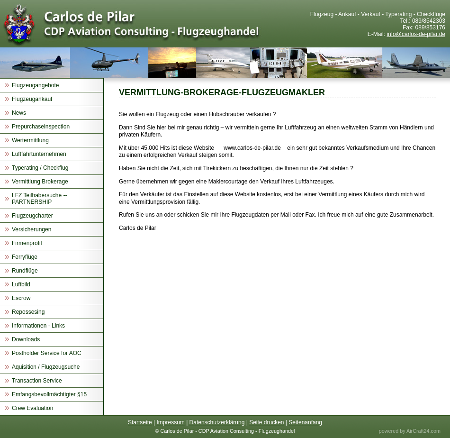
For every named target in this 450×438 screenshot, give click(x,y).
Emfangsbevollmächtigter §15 (49, 394)
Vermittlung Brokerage (40, 181)
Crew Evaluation (32, 408)
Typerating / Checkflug (40, 167)
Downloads (26, 339)
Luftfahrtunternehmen (39, 154)
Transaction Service (37, 380)
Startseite (140, 422)
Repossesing (28, 312)
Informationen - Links (38, 325)
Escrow (21, 298)
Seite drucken (266, 422)
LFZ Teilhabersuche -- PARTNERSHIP (39, 198)
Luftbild (21, 284)
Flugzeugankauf (32, 99)
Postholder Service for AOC (46, 353)
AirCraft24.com (423, 431)
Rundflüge (25, 270)
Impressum (170, 422)
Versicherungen (31, 229)
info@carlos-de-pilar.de (416, 34)
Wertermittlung (30, 140)
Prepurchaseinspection (41, 126)
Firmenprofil (27, 243)
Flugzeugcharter (32, 215)
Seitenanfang (305, 422)
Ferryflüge (24, 257)
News (19, 113)
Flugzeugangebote (35, 85)
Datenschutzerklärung (217, 422)
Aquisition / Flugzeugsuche (46, 367)
